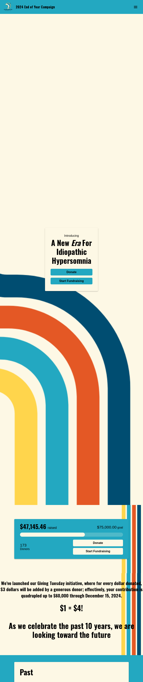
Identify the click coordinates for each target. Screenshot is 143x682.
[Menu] (135, 7)
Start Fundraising (71, 281)
